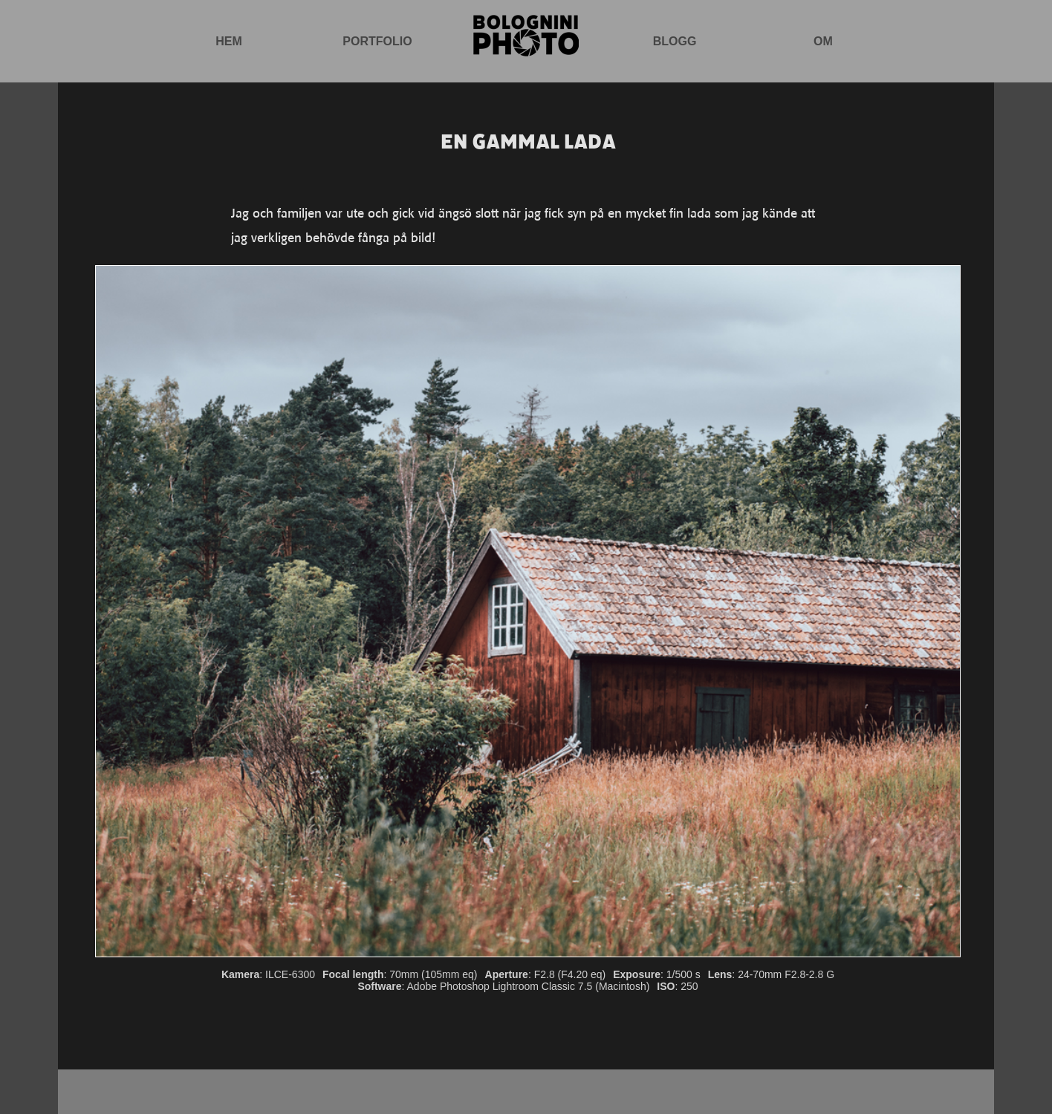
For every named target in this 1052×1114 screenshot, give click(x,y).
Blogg (675, 41)
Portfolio (377, 41)
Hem (228, 41)
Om (823, 41)
